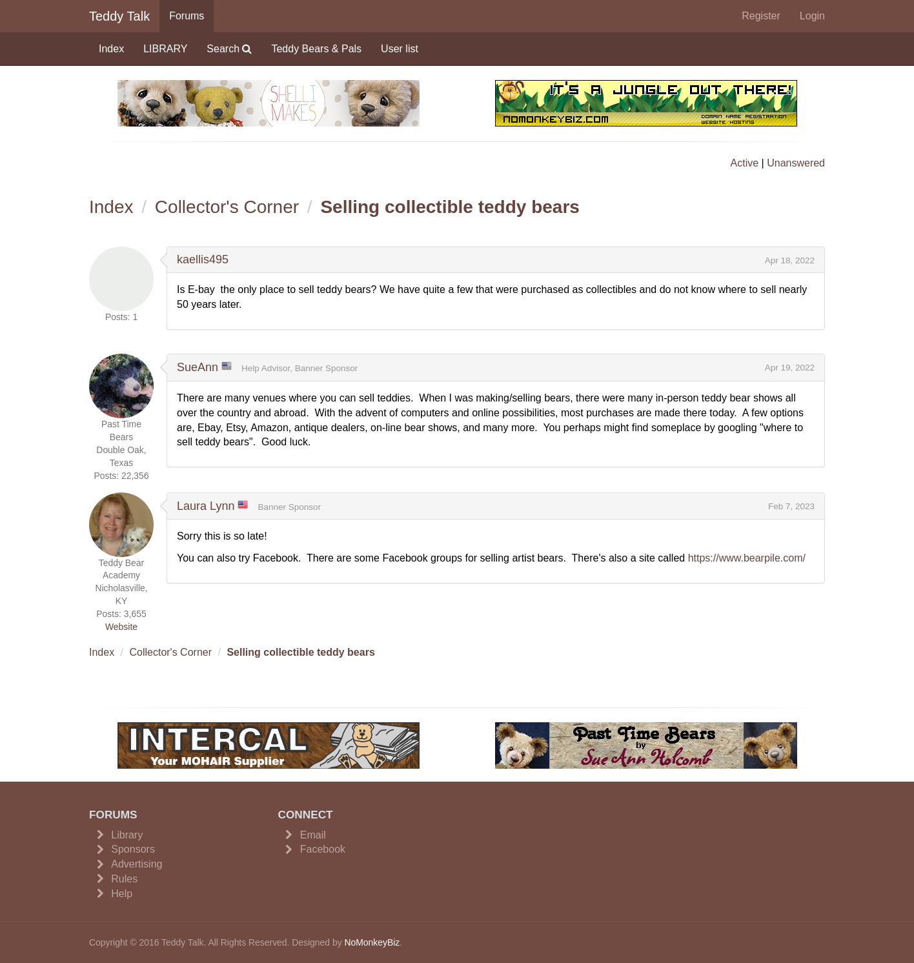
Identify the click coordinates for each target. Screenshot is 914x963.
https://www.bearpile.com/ (747, 557)
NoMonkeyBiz (372, 942)
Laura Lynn (205, 506)
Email (313, 834)
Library (127, 834)
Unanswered (796, 162)
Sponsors (133, 849)
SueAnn (197, 367)
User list (399, 48)
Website (121, 627)
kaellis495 (202, 259)
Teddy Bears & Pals (316, 48)
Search (229, 48)
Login (812, 15)
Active (745, 162)
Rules (124, 878)
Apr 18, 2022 (790, 260)
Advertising (136, 863)
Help (121, 893)
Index (111, 48)
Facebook (322, 849)
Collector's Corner (227, 207)
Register (761, 15)
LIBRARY (165, 48)
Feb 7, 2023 (791, 506)
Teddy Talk (119, 16)
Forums (186, 15)
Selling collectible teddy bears (449, 207)
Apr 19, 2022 (790, 367)
